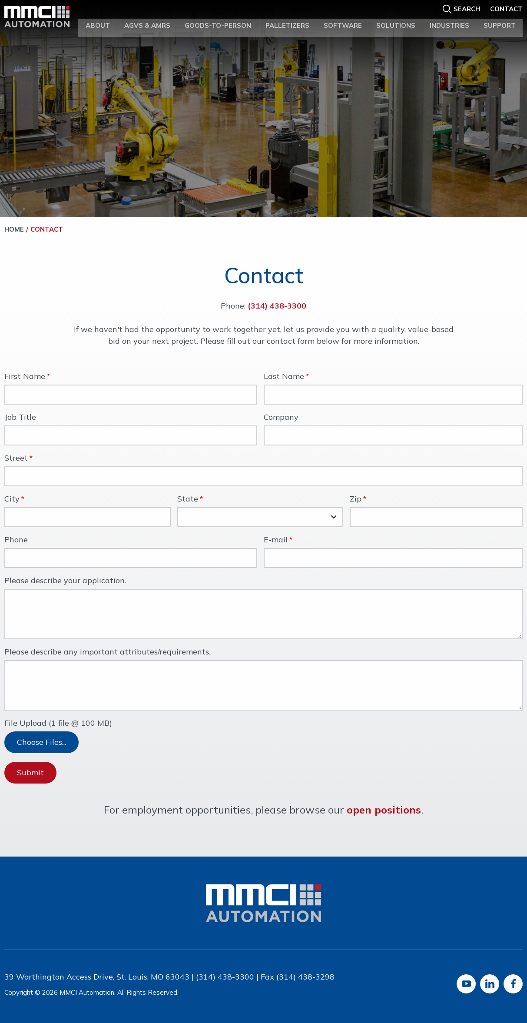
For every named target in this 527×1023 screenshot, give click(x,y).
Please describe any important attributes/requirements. (107, 652)
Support (500, 21)
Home (14, 229)
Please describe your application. (65, 581)
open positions (384, 809)
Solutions (395, 21)
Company (281, 417)
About (98, 21)
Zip (355, 499)
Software (343, 21)
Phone (16, 540)
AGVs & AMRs (147, 21)
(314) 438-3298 (305, 977)
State (187, 499)
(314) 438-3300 (277, 306)
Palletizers (287, 21)
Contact (506, 7)
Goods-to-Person (218, 21)
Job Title (20, 417)
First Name (24, 376)
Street (16, 458)
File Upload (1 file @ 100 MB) (58, 723)
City (12, 499)
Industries (449, 21)
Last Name (284, 376)
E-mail (276, 540)
